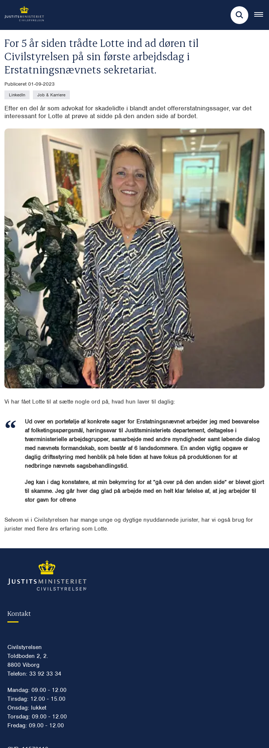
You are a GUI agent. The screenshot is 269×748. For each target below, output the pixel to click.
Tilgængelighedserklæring (47, 677)
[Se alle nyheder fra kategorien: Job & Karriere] (51, 94)
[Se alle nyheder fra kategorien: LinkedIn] (17, 94)
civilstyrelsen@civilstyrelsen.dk (52, 551)
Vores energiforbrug (39, 712)
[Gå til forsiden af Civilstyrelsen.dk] (22, 15)
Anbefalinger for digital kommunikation (63, 724)
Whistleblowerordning (41, 689)
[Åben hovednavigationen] (261, 15)
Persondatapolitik (35, 665)
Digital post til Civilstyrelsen (49, 539)
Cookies (23, 653)
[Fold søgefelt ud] (239, 15)
